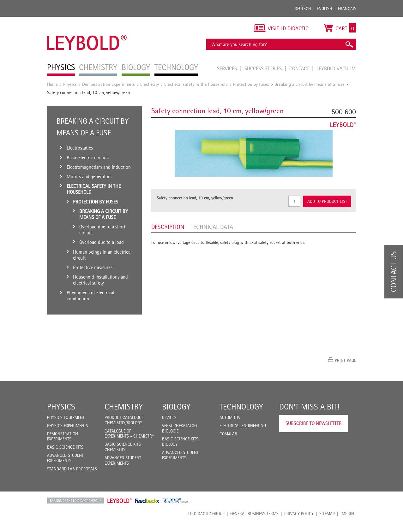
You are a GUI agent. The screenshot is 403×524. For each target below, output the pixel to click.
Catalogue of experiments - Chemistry (129, 433)
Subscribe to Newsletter (314, 423)
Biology (176, 406)
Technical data (212, 227)
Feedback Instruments (147, 501)
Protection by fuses (251, 84)
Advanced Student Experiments (65, 458)
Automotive (231, 417)
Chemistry (124, 406)
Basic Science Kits (65, 447)
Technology (241, 406)
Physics (70, 84)
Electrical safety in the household (196, 84)
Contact (299, 68)
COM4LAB (228, 433)
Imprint (348, 513)
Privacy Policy (299, 513)
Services (227, 68)
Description (167, 227)
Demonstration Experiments (108, 84)
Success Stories (263, 68)
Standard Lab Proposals (72, 468)
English (324, 8)
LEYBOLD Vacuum (336, 68)
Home (52, 84)
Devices (169, 417)
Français (347, 8)
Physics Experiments (67, 425)
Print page (345, 360)
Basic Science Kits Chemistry (123, 447)
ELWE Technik (176, 501)
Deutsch (303, 8)
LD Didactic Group (206, 513)
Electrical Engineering (243, 425)
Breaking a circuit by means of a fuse (309, 84)
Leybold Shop (119, 501)
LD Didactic (75, 501)
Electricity (149, 84)
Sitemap (327, 513)
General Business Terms (254, 513)
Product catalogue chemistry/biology (124, 420)
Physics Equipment (66, 417)
